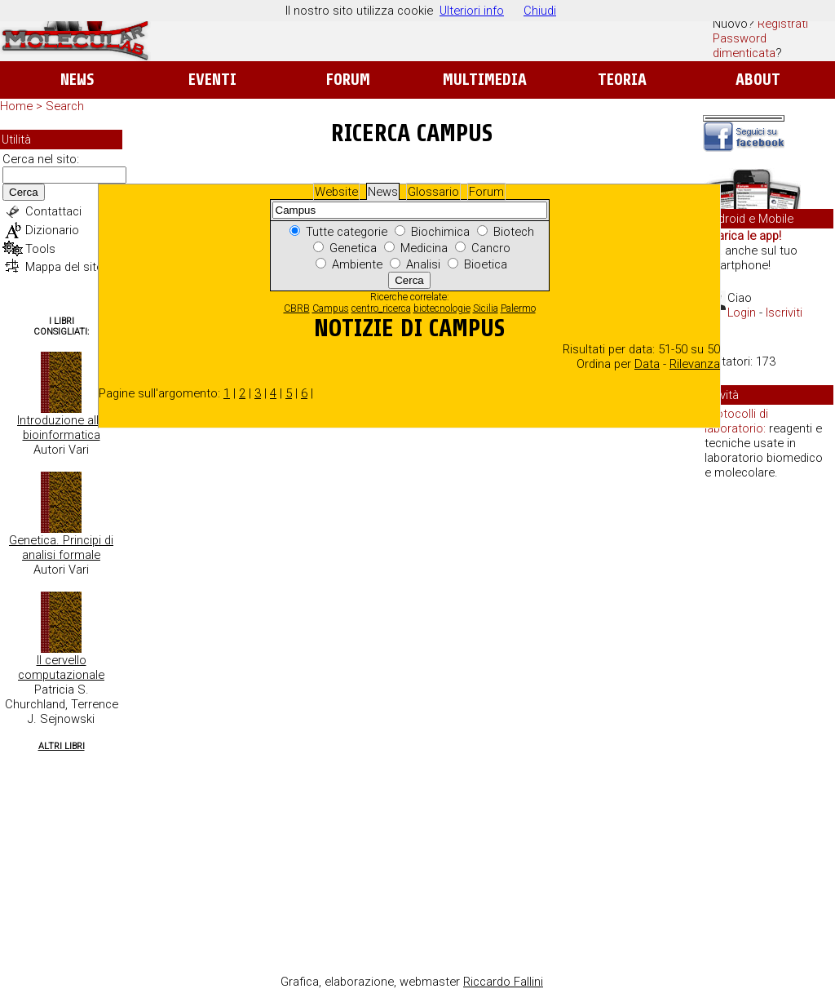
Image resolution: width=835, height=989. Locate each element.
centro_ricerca (381, 308)
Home (16, 106)
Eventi (212, 79)
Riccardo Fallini (503, 981)
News (77, 79)
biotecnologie (442, 308)
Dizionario (52, 230)
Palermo (518, 308)
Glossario (433, 191)
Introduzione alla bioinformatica (61, 427)
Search (65, 106)
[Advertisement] (768, 742)
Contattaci (53, 211)
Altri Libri (61, 746)
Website (336, 191)
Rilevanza (694, 364)
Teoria (622, 79)
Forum (347, 79)
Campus (330, 308)
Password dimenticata (744, 45)
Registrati (783, 23)
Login (741, 312)
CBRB (297, 308)
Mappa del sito (64, 266)
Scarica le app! (742, 235)
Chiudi (540, 10)
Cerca (23, 192)
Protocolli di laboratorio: (736, 421)
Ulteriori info (472, 10)
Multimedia (485, 79)
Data (647, 364)
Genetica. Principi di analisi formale (61, 547)
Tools (40, 249)
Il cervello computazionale (61, 667)
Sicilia (485, 308)
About (758, 79)
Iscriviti (784, 312)
